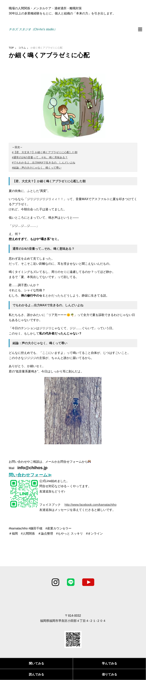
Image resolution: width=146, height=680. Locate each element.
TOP (11, 47)
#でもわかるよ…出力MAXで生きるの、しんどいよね (43, 162)
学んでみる (109, 663)
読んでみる (36, 674)
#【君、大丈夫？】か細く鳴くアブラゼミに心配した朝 (44, 152)
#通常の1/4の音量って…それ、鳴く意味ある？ (40, 157)
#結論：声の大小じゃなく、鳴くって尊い (36, 167)
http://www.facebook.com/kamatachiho (91, 504)
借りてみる (109, 674)
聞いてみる (36, 663)
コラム (22, 47)
